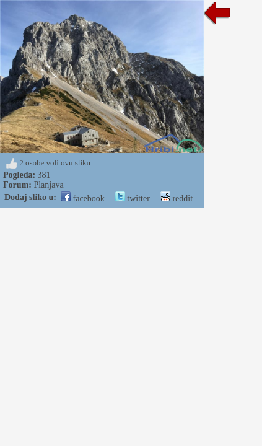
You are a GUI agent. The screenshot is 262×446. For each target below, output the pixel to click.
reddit (176, 198)
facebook (83, 198)
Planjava (48, 185)
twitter (132, 198)
